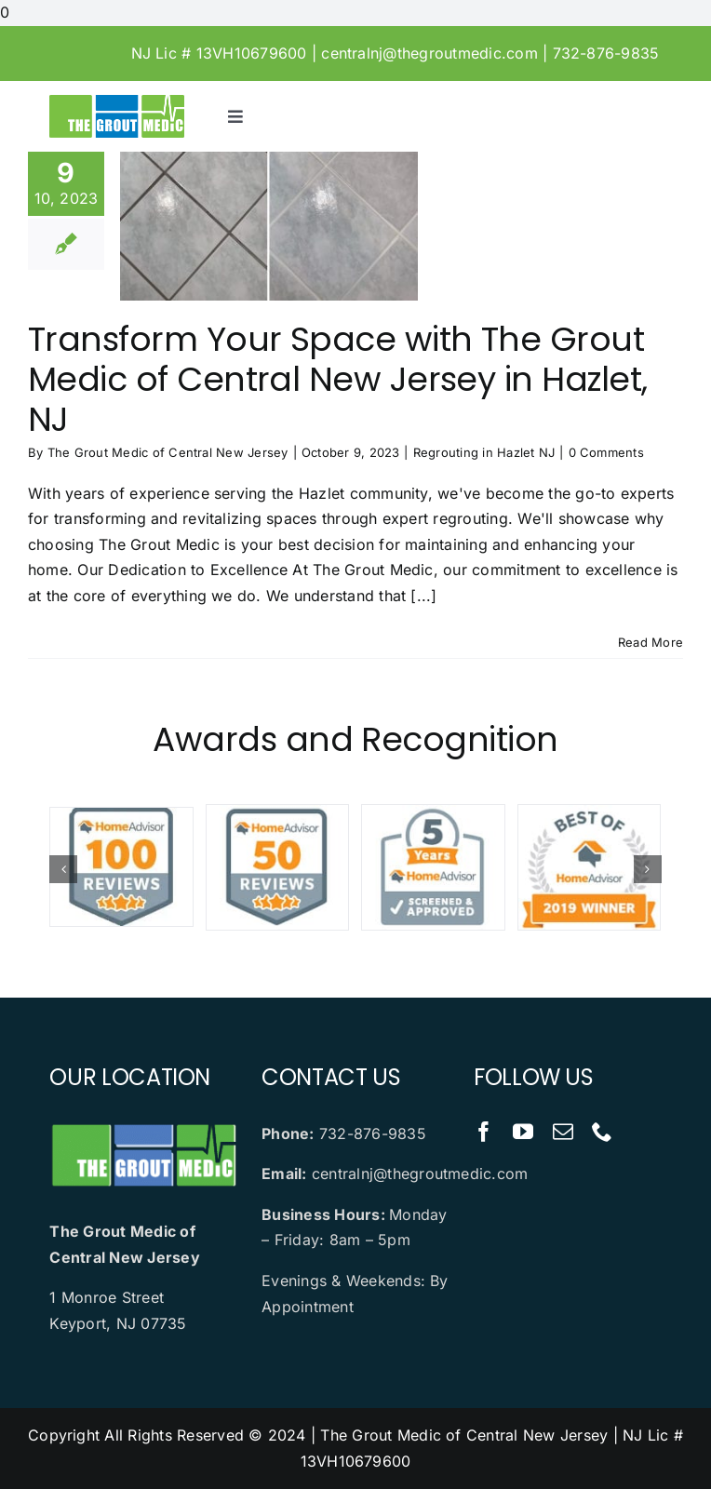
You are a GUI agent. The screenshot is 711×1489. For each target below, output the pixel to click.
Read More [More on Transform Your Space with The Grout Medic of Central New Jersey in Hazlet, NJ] (650, 642)
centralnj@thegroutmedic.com (429, 53)
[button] (63, 869)
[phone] (602, 1131)
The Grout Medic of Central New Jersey (167, 452)
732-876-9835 (606, 53)
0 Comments (606, 452)
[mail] (563, 1131)
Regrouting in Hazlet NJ (484, 452)
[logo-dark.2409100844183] (116, 102)
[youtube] (523, 1131)
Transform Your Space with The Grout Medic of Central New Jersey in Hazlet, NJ (337, 379)
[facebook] (484, 1131)
